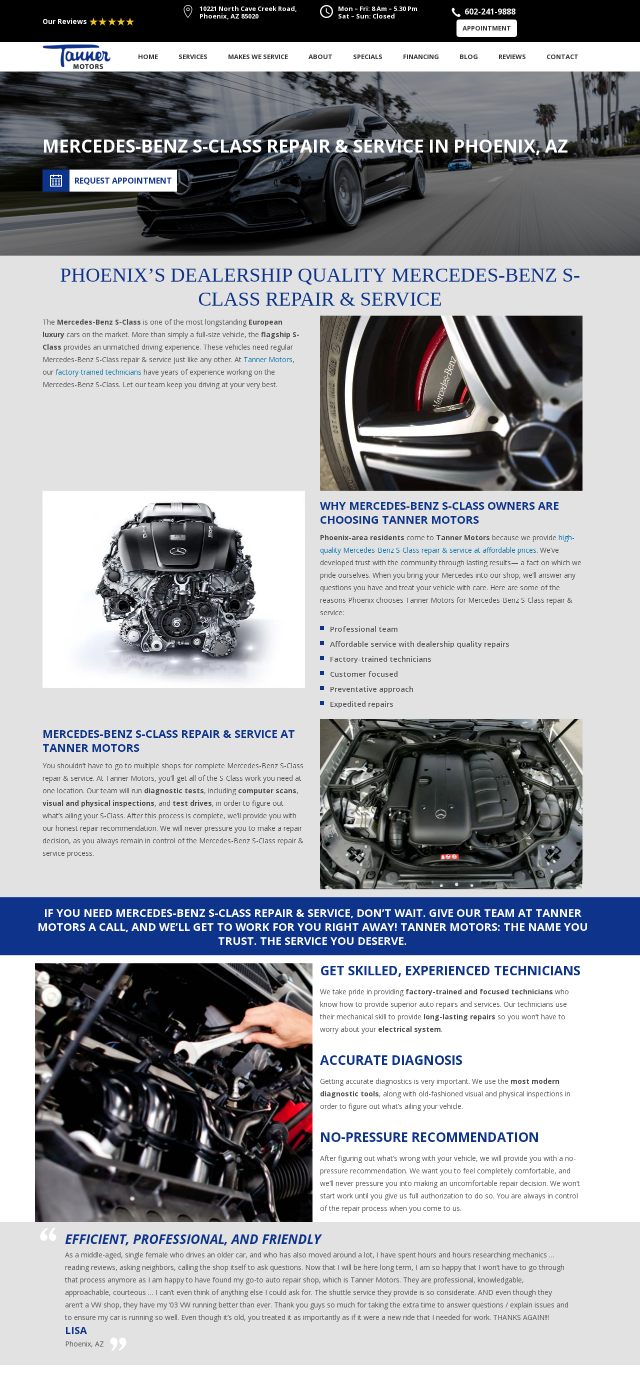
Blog (469, 56)
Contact (562, 56)
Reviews (512, 56)
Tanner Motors (268, 359)
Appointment (486, 28)
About (320, 56)
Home (148, 56)
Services (193, 56)
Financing (421, 56)
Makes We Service (258, 56)
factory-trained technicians (99, 372)
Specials (367, 56)
